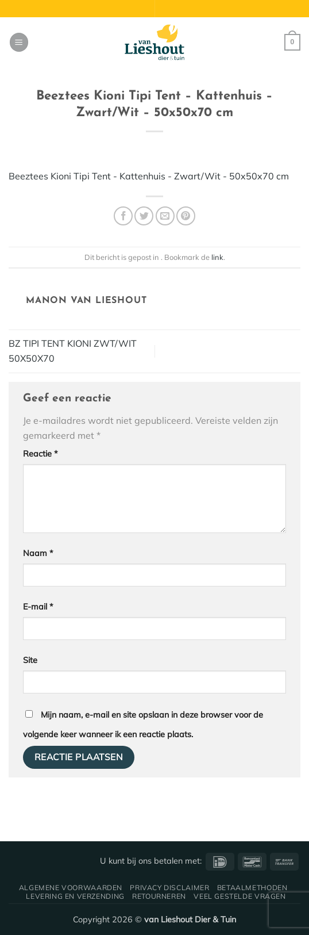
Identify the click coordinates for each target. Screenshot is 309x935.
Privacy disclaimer (169, 887)
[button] (19, 42)
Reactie (40, 454)
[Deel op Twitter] (143, 215)
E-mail (38, 606)
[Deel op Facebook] (123, 215)
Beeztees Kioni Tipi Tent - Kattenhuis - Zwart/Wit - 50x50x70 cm (149, 176)
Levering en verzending (75, 896)
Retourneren (159, 896)
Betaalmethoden (252, 887)
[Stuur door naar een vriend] (165, 215)
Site (30, 660)
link (217, 257)
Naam (38, 553)
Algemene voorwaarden (70, 887)
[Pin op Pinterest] (185, 215)
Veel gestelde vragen (239, 896)
